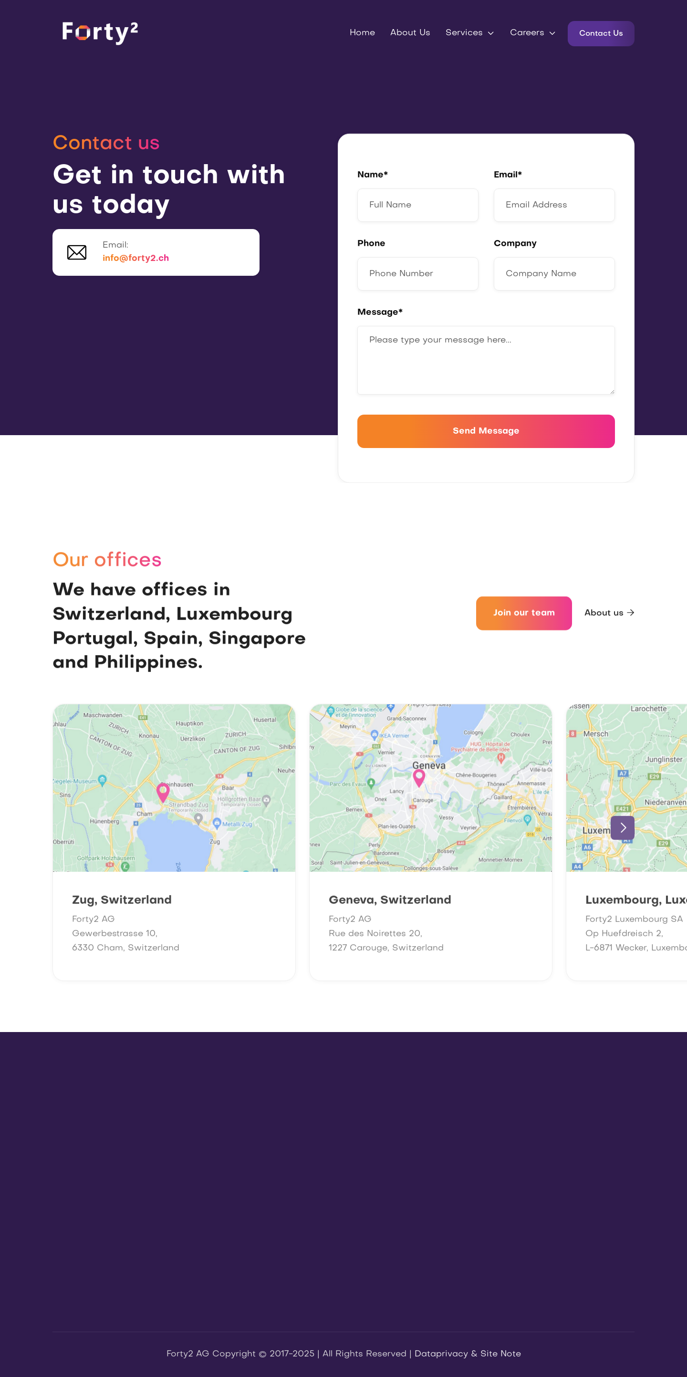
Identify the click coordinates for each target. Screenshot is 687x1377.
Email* (508, 175)
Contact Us (601, 34)
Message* (380, 313)
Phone (371, 244)
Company (515, 244)
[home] (100, 33)
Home (362, 33)
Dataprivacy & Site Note (468, 1355)
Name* (372, 175)
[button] (470, 33)
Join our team (524, 617)
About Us (410, 33)
